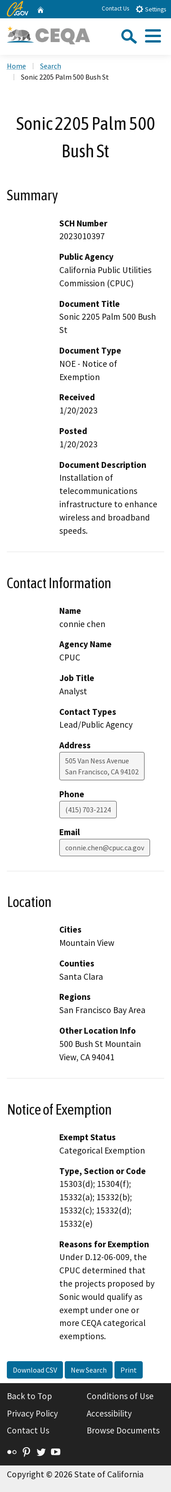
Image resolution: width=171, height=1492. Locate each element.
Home (16, 65)
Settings (150, 9)
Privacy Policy (32, 1413)
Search (50, 65)
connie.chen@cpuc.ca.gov (104, 847)
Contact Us (115, 8)
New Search (89, 1369)
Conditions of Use (120, 1395)
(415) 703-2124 (88, 809)
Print (128, 1369)
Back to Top (29, 1395)
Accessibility (109, 1413)
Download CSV (35, 1369)
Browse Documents (123, 1430)
